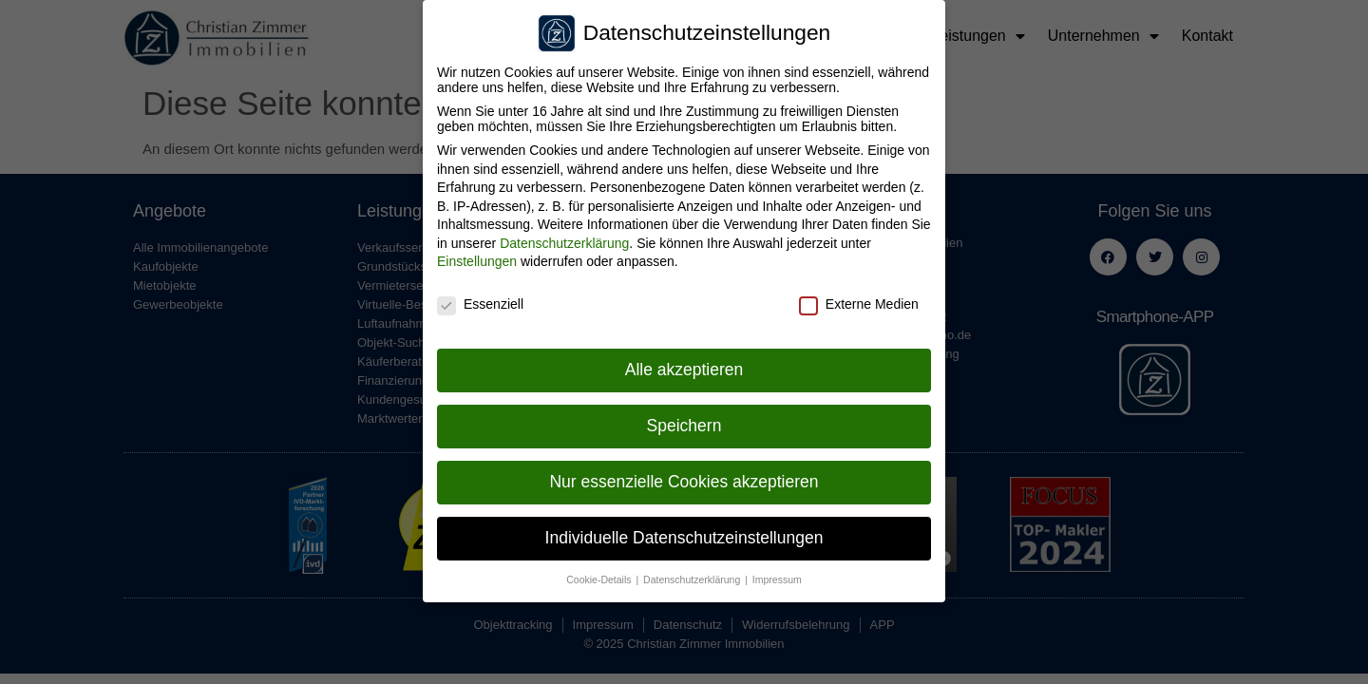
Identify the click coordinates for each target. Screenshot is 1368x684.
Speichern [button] (684, 418)
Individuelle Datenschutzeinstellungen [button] (684, 531)
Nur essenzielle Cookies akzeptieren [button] (683, 475)
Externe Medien (859, 298)
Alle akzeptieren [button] (684, 362)
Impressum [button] (777, 573)
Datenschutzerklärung (564, 236)
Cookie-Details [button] (600, 573)
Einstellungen (477, 255)
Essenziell (480, 298)
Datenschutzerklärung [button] (693, 573)
